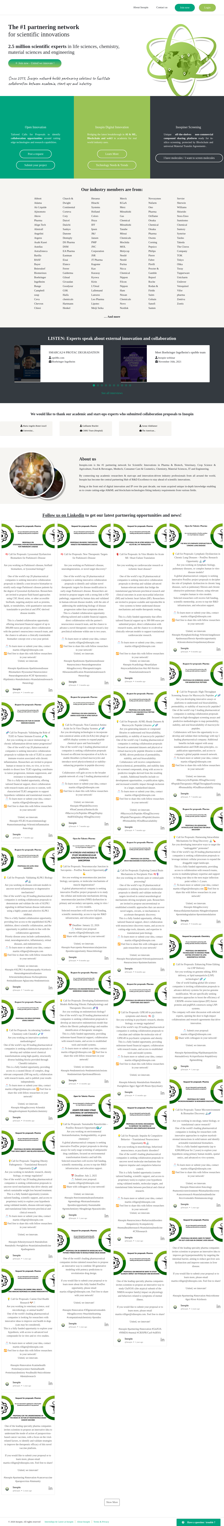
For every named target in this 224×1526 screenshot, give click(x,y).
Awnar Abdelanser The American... (148, 428)
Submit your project (35, 165)
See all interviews (112, 393)
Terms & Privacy (101, 1521)
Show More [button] (112, 1502)
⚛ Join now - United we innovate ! (34, 63)
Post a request (35, 153)
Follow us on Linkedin (63, 515)
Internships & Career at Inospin (59, 1521)
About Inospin (140, 7)
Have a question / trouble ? (198, 1522)
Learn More (112, 153)
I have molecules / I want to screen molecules (189, 157)
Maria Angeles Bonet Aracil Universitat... (33, 428)
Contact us (161, 7)
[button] (28, 608)
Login (207, 7)
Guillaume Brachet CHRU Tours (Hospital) (91, 428)
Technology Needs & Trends (112, 165)
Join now (185, 7)
